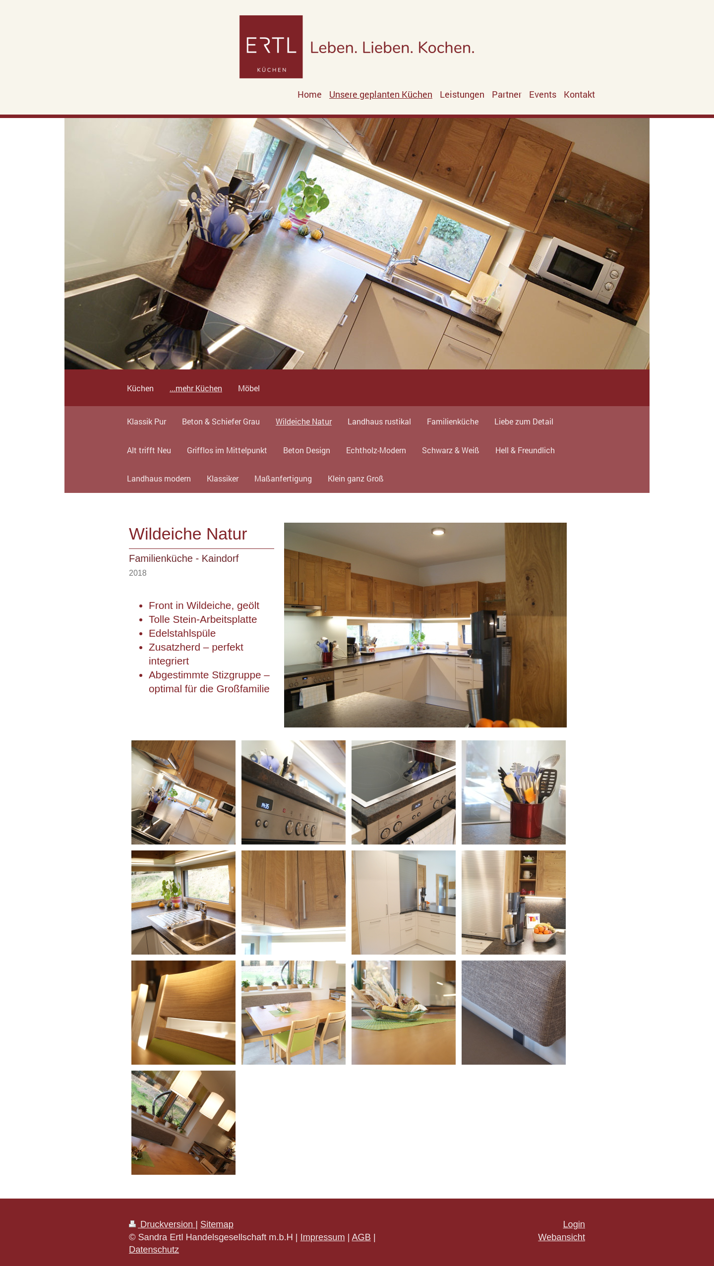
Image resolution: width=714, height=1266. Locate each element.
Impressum (322, 1237)
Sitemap (217, 1224)
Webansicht (561, 1237)
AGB (361, 1237)
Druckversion (162, 1224)
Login (574, 1224)
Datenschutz (154, 1250)
